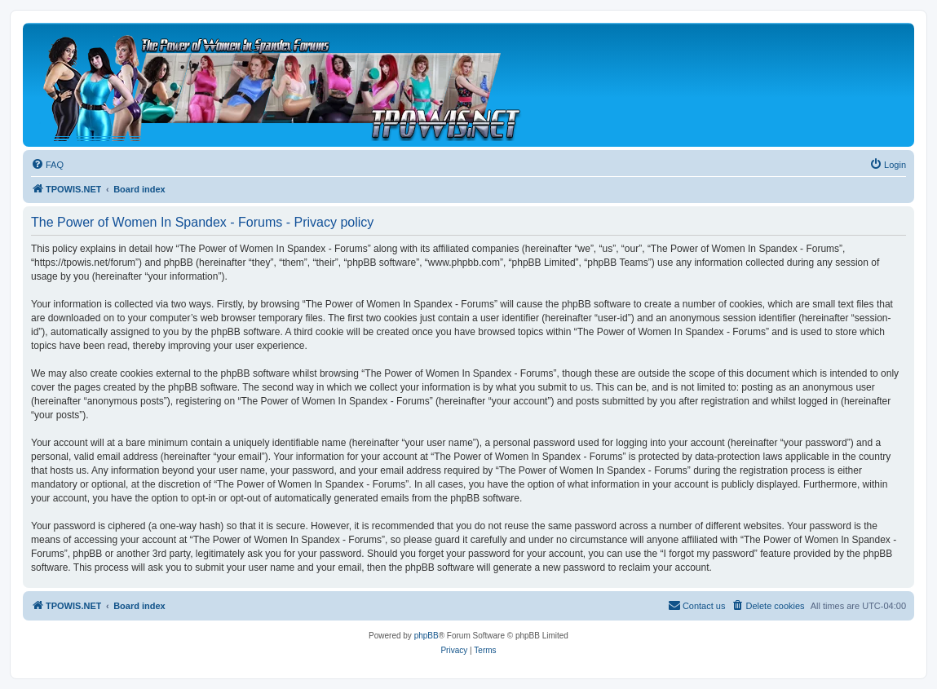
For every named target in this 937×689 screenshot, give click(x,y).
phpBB (426, 635)
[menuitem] (47, 164)
